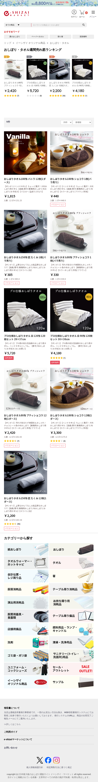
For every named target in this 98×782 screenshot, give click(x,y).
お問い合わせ (10, 747)
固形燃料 (83, 37)
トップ (7, 43)
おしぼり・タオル (59, 43)
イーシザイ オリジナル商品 (30, 43)
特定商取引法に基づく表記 (59, 767)
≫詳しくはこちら (12, 724)
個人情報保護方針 (34, 767)
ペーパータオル (37, 37)
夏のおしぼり (14, 37)
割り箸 (60, 37)
